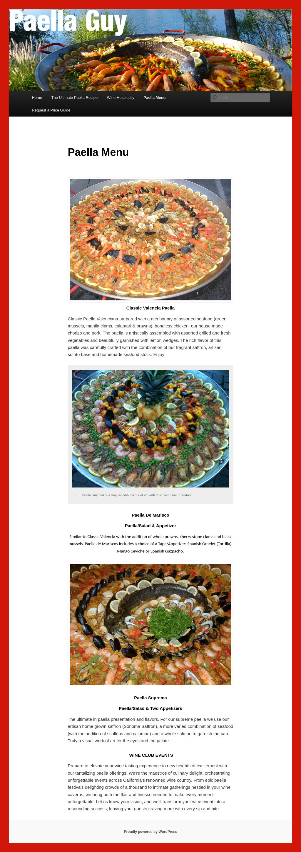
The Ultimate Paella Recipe (74, 97)
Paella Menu (154, 97)
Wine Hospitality (120, 97)
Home (37, 97)
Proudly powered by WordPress (150, 832)
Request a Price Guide (51, 110)
